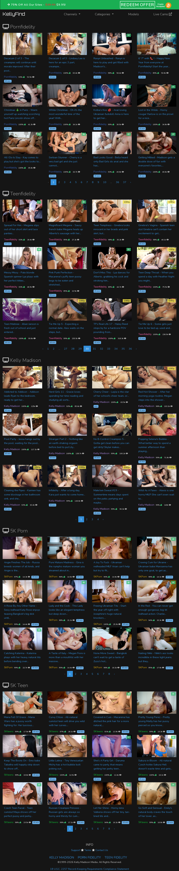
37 (124, 182)
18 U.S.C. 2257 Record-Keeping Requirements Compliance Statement (89, 869)
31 (94, 348)
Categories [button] (103, 14)
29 (80, 348)
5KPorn (8, 576)
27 (65, 348)
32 (101, 348)
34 (116, 348)
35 (123, 348)
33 (108, 348)
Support (75, 850)
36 (117, 182)
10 (104, 182)
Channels (74, 14)
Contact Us (101, 850)
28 (72, 348)
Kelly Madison (12, 406)
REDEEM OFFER (137, 5)
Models (133, 14)
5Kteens (8, 731)
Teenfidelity (10, 239)
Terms (87, 850)
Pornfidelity (10, 77)
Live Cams (162, 14)
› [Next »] (130, 182)
